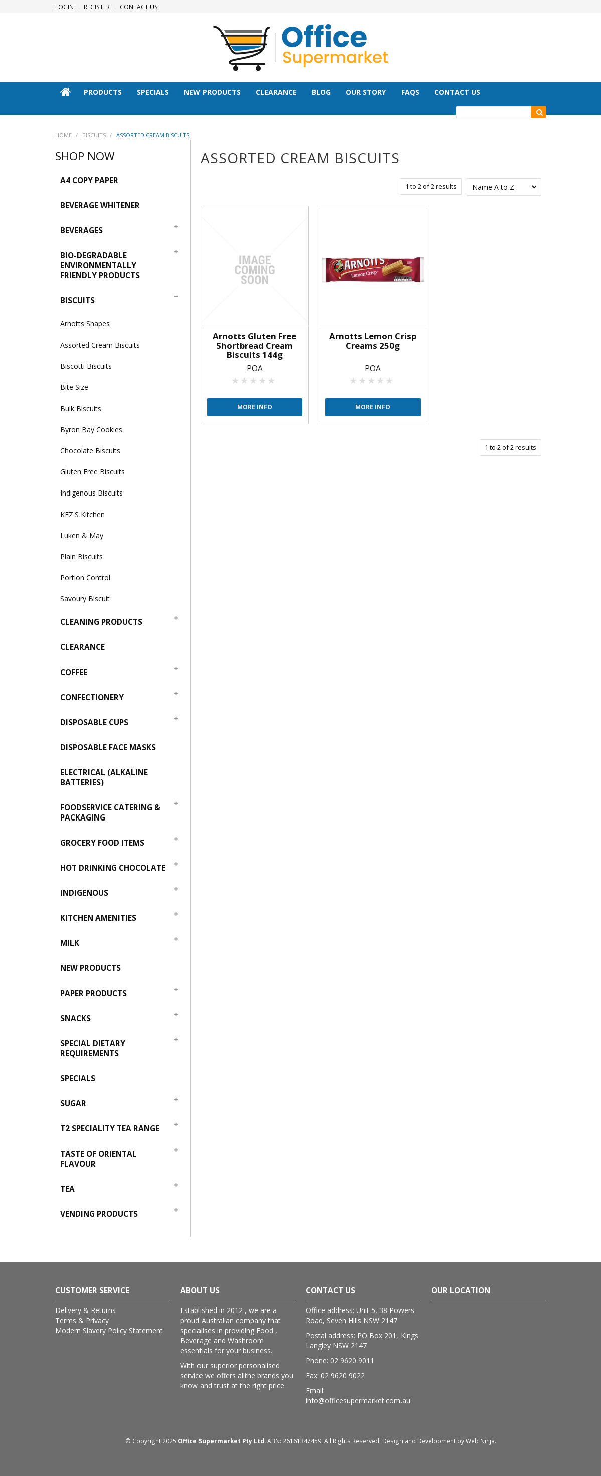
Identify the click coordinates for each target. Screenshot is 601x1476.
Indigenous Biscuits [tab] (91, 493)
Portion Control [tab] (85, 577)
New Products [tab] (90, 968)
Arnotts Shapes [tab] (85, 324)
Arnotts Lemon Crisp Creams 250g (372, 340)
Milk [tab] (69, 943)
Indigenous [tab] (84, 893)
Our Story (366, 92)
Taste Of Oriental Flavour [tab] (98, 1159)
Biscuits (94, 135)
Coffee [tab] (73, 672)
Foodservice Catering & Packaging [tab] (110, 812)
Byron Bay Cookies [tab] (91, 429)
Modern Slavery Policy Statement (109, 1330)
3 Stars (253, 380)
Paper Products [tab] (93, 993)
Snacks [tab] (75, 1018)
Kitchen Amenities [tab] (98, 918)
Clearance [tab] (82, 647)
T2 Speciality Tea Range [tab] (109, 1128)
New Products (212, 92)
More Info (254, 407)
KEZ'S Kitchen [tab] (82, 514)
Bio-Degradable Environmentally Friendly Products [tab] (100, 265)
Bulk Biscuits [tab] (80, 408)
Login (64, 7)
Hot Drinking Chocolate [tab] (112, 868)
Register (97, 7)
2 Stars (244, 380)
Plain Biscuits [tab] (81, 556)
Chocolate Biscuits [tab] (90, 450)
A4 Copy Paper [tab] (89, 180)
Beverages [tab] (81, 230)
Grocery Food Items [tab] (102, 843)
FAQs (410, 92)
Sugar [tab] (73, 1103)
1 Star (235, 380)
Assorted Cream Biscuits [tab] (100, 345)
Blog (321, 92)
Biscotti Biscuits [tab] (86, 366)
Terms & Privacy (82, 1320)
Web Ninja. (481, 1441)
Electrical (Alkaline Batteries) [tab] (104, 777)
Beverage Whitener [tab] (100, 205)
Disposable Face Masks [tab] (108, 747)
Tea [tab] (67, 1189)
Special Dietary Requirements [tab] (92, 1048)
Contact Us (139, 7)
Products (103, 92)
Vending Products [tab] (99, 1214)
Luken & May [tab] (81, 535)
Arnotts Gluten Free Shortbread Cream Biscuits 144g (254, 345)
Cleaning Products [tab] (101, 622)
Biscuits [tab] (77, 300)
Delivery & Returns (85, 1310)
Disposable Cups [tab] (94, 722)
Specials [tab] (77, 1078)
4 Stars (262, 380)
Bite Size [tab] (74, 387)
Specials (153, 92)
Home (65, 91)
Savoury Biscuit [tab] (85, 598)
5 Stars (271, 380)
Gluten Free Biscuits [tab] (92, 471)
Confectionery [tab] (92, 697)
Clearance (276, 92)
